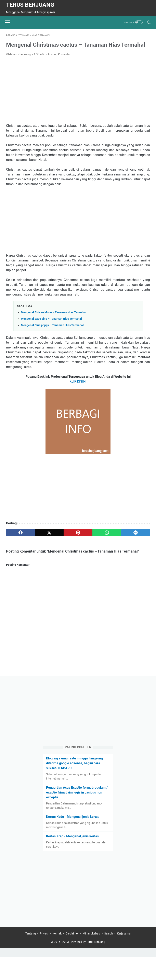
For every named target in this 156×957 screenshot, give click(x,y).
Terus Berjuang (30, 4)
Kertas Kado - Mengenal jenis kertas (72, 825)
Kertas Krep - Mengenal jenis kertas (72, 844)
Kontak (57, 942)
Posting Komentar (59, 55)
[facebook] (20, 533)
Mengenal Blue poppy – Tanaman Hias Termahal (52, 326)
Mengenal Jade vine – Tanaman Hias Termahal (51, 320)
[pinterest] (78, 533)
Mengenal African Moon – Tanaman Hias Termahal (54, 313)
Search (108, 942)
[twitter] (49, 533)
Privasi (44, 942)
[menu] (11, 22)
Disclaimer (72, 942)
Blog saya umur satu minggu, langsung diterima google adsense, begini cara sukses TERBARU (74, 771)
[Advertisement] (78, 91)
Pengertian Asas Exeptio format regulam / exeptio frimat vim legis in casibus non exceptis (77, 800)
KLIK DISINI (78, 382)
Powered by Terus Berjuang (88, 950)
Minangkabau (91, 942)
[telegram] (135, 533)
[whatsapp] (106, 533)
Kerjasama (124, 942)
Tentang (30, 942)
